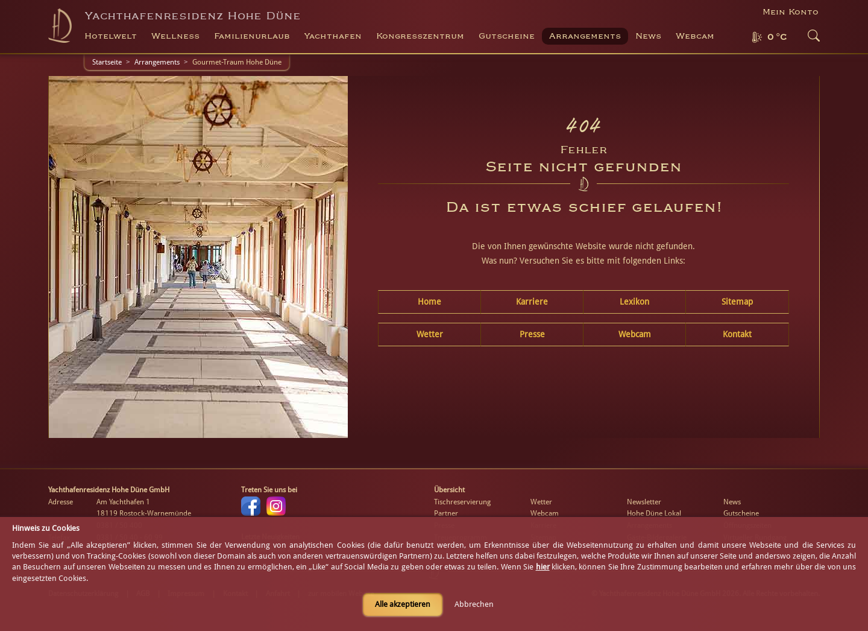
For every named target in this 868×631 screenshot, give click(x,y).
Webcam (695, 36)
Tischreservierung (462, 502)
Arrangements (585, 36)
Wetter (430, 334)
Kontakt (737, 334)
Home (429, 301)
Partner (446, 513)
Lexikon (634, 301)
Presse (532, 334)
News (648, 36)
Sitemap (737, 301)
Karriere (532, 301)
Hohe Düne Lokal (654, 513)
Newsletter (644, 502)
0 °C (777, 37)
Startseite (107, 62)
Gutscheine (741, 513)
